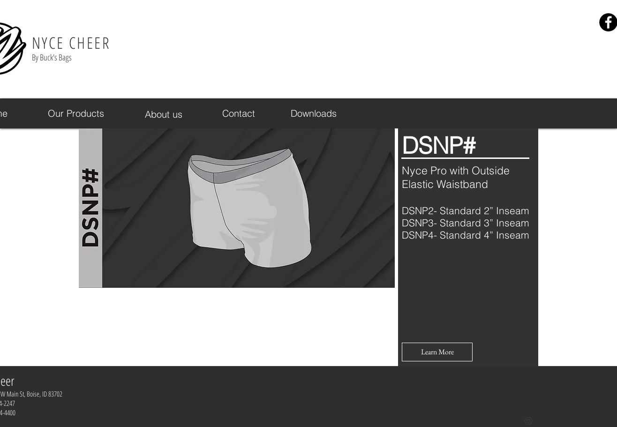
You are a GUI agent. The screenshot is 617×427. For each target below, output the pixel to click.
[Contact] (238, 113)
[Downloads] (313, 113)
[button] (437, 352)
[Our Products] (76, 113)
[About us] (163, 114)
